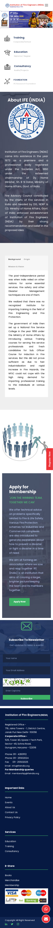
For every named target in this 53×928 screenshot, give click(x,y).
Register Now (49, 459)
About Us (10, 807)
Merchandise (12, 880)
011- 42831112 (20, 754)
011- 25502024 (21, 758)
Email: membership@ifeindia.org (22, 773)
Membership (12, 885)
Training (9, 846)
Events (8, 802)
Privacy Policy (12, 817)
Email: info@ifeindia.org (17, 765)
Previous (5, 19)
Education (10, 841)
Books (8, 875)
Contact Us (11, 812)
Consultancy (12, 851)
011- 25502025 (20, 762)
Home (8, 797)
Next (48, 19)
